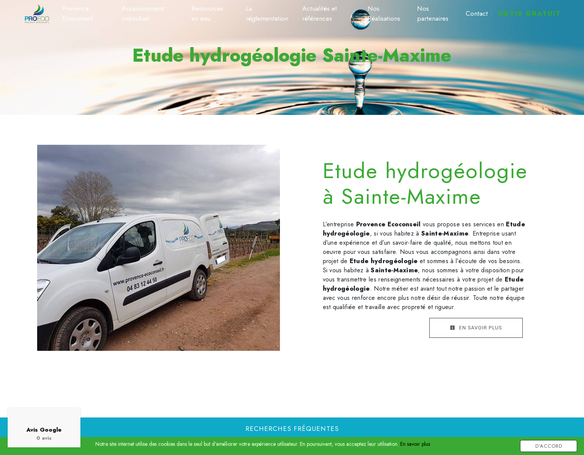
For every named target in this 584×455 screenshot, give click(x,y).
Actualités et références (319, 13)
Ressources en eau (207, 13)
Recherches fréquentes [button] (292, 429)
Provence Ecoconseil (77, 13)
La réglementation (267, 13)
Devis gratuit (530, 13)
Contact (477, 13)
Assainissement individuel (143, 13)
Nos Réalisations (384, 13)
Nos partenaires (432, 13)
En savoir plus (476, 328)
